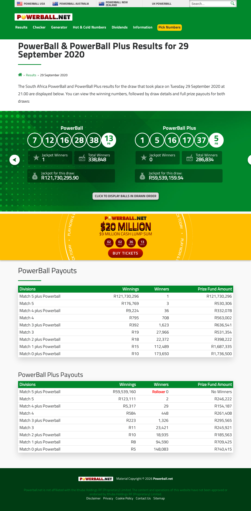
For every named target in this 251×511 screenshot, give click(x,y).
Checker (39, 27)
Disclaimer (93, 498)
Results (21, 27)
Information (142, 27)
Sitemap (159, 498)
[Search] (213, 3)
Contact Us (143, 498)
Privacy (108, 498)
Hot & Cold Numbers (89, 27)
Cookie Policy (124, 498)
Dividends (120, 27)
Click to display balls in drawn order (125, 196)
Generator (59, 27)
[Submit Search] (233, 3)
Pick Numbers (169, 27)
